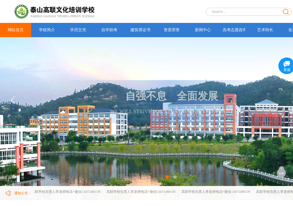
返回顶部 (282, 171)
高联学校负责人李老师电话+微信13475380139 (66, 192)
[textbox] (245, 11)
